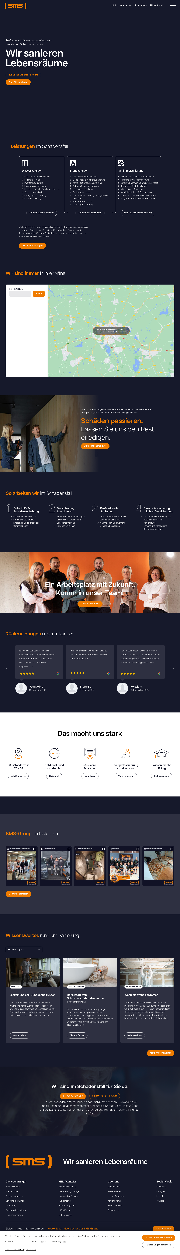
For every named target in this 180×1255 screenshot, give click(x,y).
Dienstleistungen (17, 1181)
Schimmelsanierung (14, 1196)
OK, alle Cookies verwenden (158, 1238)
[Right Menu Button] (173, 5)
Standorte (125, 5)
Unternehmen (114, 1187)
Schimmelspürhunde (15, 1201)
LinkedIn (160, 1196)
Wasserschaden (13, 1187)
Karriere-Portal (114, 1201)
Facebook (161, 1187)
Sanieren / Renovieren (15, 1210)
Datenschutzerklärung (15, 1250)
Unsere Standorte (116, 1196)
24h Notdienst (140, 5)
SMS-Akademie (115, 1206)
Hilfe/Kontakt (68, 1181)
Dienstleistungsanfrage (68, 1192)
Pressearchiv (114, 1210)
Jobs (115, 5)
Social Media (164, 1181)
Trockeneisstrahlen (14, 1215)
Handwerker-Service (68, 1196)
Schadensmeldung (67, 1187)
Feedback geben (67, 1206)
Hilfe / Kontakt (157, 5)
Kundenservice (66, 1201)
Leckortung (11, 1206)
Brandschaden (12, 1192)
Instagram (160, 1192)
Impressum (31, 1250)
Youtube (160, 1201)
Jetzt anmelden (163, 1229)
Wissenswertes (114, 1192)
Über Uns (114, 1181)
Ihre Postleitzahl (16, 289)
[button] (8, 668)
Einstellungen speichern (159, 1245)
